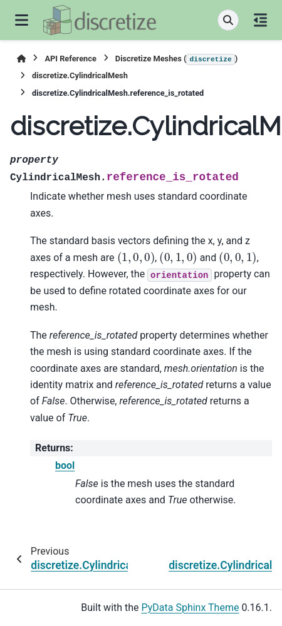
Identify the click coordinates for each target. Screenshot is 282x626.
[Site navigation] (21, 20)
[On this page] (260, 20)
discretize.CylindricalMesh (80, 75)
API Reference (70, 58)
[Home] (21, 58)
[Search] (228, 20)
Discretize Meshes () (176, 59)
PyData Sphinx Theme (190, 607)
